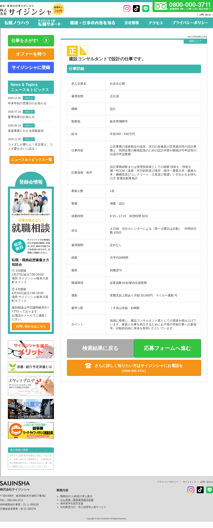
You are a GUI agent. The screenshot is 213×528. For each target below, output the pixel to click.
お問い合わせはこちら (31, 326)
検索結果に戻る (100, 348)
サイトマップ (189, 482)
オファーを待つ (31, 54)
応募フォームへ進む (167, 348)
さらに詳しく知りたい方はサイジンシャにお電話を (139, 366)
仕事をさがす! (24, 40)
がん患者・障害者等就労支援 (77, 499)
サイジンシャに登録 (31, 67)
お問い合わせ (205, 15)
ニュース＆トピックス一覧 (31, 159)
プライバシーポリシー (167, 482)
